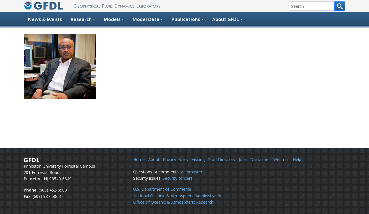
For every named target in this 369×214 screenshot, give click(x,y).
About (153, 159)
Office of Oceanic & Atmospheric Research (173, 202)
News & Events (45, 19)
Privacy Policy (175, 159)
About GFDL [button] (225, 19)
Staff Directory (221, 159)
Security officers (178, 178)
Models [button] (112, 19)
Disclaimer (260, 159)
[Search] (312, 6)
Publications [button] (186, 19)
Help (297, 159)
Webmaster (191, 172)
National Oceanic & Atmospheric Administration (178, 195)
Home (139, 159)
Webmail (281, 159)
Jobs (243, 159)
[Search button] (339, 6)
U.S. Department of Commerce (162, 189)
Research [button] (81, 19)
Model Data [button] (146, 19)
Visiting (198, 159)
